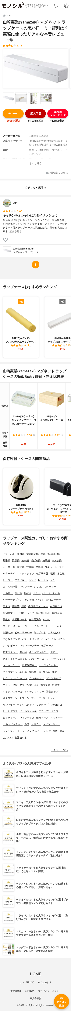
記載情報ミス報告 (57, 173)
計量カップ (52, 691)
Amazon (13, 113)
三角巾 (6, 606)
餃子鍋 (46, 560)
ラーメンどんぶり (32, 730)
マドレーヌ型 (10, 685)
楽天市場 (35, 113)
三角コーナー (53, 599)
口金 (36, 685)
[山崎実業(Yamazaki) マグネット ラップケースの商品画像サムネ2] (21, 98)
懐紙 (23, 606)
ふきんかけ (54, 632)
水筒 (54, 672)
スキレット (51, 567)
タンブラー (9, 704)
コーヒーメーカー (13, 626)
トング (32, 580)
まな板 (61, 573)
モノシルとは (44, 982)
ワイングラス (27, 717)
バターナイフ (10, 573)
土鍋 (43, 553)
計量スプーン (10, 698)
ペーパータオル (51, 593)
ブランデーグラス (48, 711)
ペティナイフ (27, 573)
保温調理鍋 (53, 553)
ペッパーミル (48, 639)
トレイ (51, 698)
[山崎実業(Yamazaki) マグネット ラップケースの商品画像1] (35, 69)
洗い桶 (40, 613)
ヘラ (52, 580)
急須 (26, 724)
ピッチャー (56, 717)
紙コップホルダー (38, 652)
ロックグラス (10, 717)
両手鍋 (16, 560)
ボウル (61, 639)
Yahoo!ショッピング (58, 113)
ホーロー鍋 (9, 567)
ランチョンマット (34, 599)
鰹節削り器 (35, 672)
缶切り (54, 652)
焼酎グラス (42, 717)
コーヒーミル (31, 626)
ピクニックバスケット (15, 678)
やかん (46, 619)
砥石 (52, 573)
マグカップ (42, 704)
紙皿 (47, 613)
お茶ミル (8, 632)
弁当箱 (46, 672)
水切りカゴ (56, 606)
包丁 (61, 567)
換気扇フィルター (38, 606)
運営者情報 (16, 991)
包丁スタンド (10, 652)
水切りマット (10, 613)
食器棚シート (19, 619)
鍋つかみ (57, 613)
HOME (35, 974)
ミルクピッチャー (13, 724)
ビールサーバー (23, 632)
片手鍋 (6, 560)
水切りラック (27, 613)
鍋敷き (6, 619)
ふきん (37, 593)
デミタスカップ (25, 704)
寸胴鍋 (30, 567)
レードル (43, 580)
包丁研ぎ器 (42, 573)
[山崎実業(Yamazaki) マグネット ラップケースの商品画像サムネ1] (8, 98)
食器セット (21, 737)
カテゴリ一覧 (27, 982)
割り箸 (16, 606)
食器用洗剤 (35, 619)
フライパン (9, 553)
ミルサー (8, 593)
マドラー (36, 724)
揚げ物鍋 (36, 560)
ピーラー (8, 580)
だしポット (40, 632)
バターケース (36, 658)
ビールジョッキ (28, 711)
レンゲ (47, 730)
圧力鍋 (20, 553)
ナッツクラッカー (48, 665)
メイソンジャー (51, 724)
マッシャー (26, 586)
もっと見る (35, 163)
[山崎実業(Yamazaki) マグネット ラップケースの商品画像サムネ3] (33, 98)
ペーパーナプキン (13, 599)
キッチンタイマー (34, 691)
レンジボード (10, 645)
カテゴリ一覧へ (59, 750)
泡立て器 (45, 685)
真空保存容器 (29, 665)
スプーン (24, 698)
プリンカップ (53, 678)
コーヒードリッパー (52, 626)
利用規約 (29, 991)
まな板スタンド (11, 639)
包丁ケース (47, 645)
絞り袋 (56, 685)
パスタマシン (10, 672)
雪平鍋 (20, 567)
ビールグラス (10, 711)
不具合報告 (35, 998)
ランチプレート (11, 730)
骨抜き (27, 593)
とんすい (8, 737)
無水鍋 (25, 560)
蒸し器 (23, 672)
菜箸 (55, 730)
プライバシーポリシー (49, 991)
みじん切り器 (10, 586)
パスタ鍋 (57, 560)
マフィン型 (26, 685)
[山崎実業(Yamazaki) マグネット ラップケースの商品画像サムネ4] (46, 98)
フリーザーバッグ (56, 658)
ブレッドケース (11, 665)
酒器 (62, 730)
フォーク (36, 698)
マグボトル (56, 704)
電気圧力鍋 (32, 553)
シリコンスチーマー (45, 586)
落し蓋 (18, 593)
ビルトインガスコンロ (15, 658)
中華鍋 (39, 567)
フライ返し (21, 580)
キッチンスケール (13, 691)
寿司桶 (23, 652)
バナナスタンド (30, 639)
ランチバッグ (36, 678)
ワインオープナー (29, 645)
